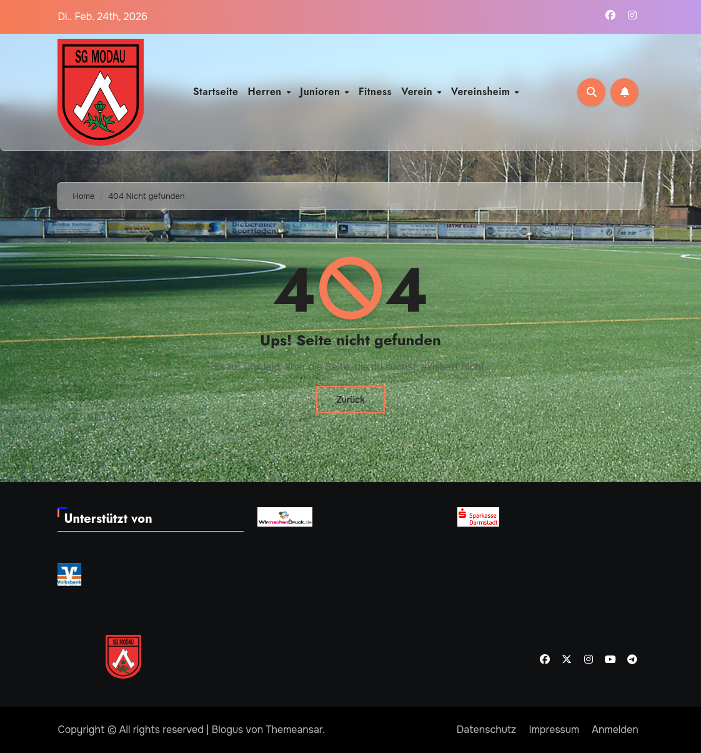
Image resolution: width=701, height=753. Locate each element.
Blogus (228, 729)
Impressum (554, 729)
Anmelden (615, 729)
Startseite (215, 91)
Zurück (350, 399)
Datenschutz (486, 729)
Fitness (375, 91)
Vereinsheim (482, 91)
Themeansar (294, 729)
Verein (418, 91)
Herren (266, 91)
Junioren (321, 91)
